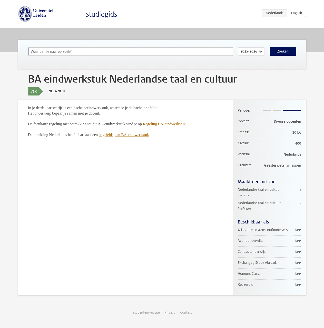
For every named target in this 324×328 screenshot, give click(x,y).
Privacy (170, 312)
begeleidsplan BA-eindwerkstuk (124, 135)
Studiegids (101, 14)
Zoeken (283, 51)
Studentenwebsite (146, 312)
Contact (186, 312)
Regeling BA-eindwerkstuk (164, 124)
